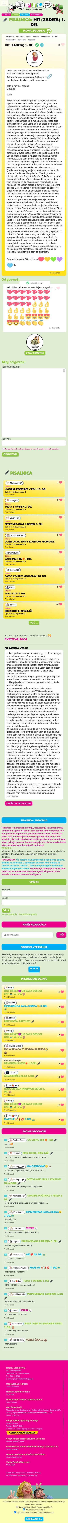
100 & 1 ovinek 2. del (38, 1281)
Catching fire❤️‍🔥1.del (42, 1140)
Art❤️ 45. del (36, 1255)
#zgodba (31, 40)
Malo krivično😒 (39, 1166)
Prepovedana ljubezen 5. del (41, 1241)
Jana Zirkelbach (12, 1387)
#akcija (36, 36)
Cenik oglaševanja (22, 1433)
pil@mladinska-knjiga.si (23, 1379)
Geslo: (5, 898)
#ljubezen (20, 36)
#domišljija (45, 36)
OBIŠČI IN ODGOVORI (18, 803)
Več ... (34, 622)
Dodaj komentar (35, 353)
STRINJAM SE (34, 1519)
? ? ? (34, 969)
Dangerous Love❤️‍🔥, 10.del (22, 1063)
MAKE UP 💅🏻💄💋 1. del (19, 1119)
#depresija (10, 36)
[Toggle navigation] (4, 3)
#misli (28, 36)
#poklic (55, 36)
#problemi (22, 40)
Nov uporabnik (9, 914)
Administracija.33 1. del (21, 1076)
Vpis (6, 910)
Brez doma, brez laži (19, 1021)
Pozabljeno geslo (28, 914)
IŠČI (62, 935)
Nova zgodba (34, 30)
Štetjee (32, 1228)
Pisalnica (17, 20)
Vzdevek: (6, 889)
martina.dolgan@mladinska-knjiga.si (28, 1429)
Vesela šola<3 (36, 1340)
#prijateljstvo (11, 40)
